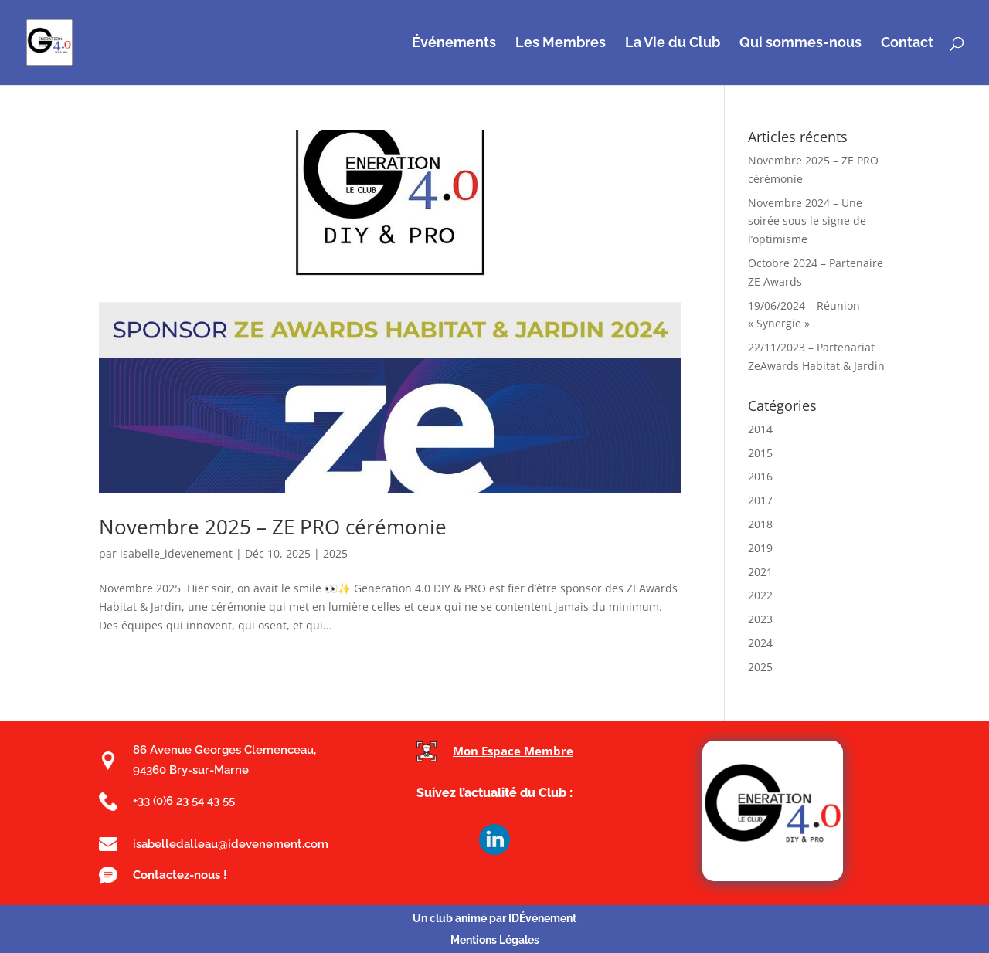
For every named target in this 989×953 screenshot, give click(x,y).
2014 (760, 429)
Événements (454, 43)
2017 (760, 500)
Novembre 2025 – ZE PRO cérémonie (273, 527)
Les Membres (560, 43)
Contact (907, 43)
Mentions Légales (494, 940)
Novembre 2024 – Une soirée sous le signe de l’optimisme (807, 221)
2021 (760, 572)
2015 (760, 453)
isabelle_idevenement (176, 553)
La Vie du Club (672, 43)
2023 (760, 619)
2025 (335, 553)
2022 (760, 595)
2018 (760, 524)
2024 (760, 643)
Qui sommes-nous (800, 43)
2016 (760, 476)
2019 (760, 548)
